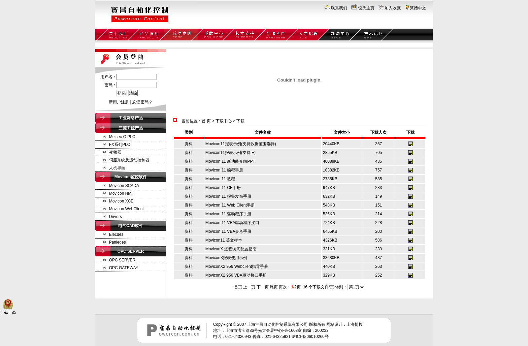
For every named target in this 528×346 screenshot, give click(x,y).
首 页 (206, 121)
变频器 (115, 152)
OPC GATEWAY (123, 267)
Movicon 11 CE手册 (223, 187)
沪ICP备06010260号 (310, 336)
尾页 (274, 287)
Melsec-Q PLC (122, 136)
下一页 (263, 287)
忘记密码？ (142, 102)
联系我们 (339, 8)
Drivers (115, 216)
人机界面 (117, 167)
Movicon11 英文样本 (223, 240)
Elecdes (116, 234)
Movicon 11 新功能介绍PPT (230, 161)
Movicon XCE (121, 201)
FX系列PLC (119, 144)
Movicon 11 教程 (220, 179)
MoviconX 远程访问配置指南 (231, 249)
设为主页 (366, 8)
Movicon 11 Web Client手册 (230, 205)
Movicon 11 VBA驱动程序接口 (232, 222)
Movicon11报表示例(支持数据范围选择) (240, 143)
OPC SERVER (122, 260)
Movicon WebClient (126, 209)
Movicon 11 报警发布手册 (228, 196)
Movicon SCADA (124, 185)
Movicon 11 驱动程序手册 (228, 214)
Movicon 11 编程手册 (224, 170)
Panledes (117, 242)
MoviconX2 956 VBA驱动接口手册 (236, 275)
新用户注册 (119, 102)
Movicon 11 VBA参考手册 (228, 231)
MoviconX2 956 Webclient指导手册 (236, 266)
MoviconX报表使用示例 (226, 257)
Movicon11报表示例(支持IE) (230, 152)
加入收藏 (393, 8)
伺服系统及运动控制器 (129, 160)
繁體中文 (418, 8)
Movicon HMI (121, 193)
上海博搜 (354, 324)
